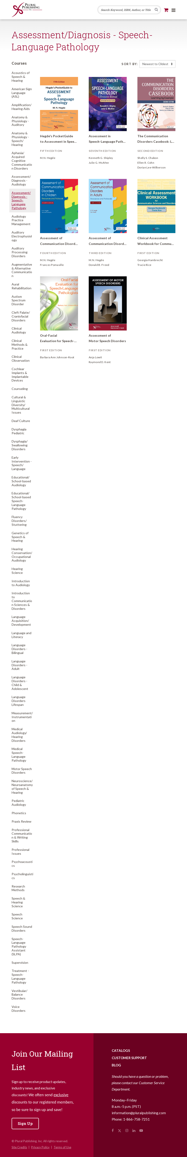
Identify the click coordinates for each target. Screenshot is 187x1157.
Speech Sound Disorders (22, 928)
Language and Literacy (21, 635)
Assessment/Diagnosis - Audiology (21, 180)
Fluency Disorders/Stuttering (19, 520)
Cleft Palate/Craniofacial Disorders (21, 316)
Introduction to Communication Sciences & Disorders (22, 600)
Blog (116, 1065)
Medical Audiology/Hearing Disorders (19, 734)
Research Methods (18, 888)
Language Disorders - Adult (19, 665)
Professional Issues (20, 851)
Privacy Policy (40, 1147)
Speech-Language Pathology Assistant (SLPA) (19, 946)
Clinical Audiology (19, 330)
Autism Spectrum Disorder (18, 300)
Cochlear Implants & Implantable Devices (20, 374)
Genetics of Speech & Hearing (20, 537)
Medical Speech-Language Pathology (19, 754)
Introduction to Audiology (21, 583)
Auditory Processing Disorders (20, 252)
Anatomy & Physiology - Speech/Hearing (20, 138)
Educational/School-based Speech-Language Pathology (21, 500)
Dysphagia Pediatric (19, 431)
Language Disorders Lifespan (18, 701)
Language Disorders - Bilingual (19, 649)
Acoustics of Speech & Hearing (21, 76)
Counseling (20, 389)
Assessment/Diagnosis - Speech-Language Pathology (21, 200)
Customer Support (129, 1058)
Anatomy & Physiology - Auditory (20, 121)
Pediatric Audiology (19, 802)
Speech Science (17, 916)
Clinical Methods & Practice (20, 344)
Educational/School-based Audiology (21, 481)
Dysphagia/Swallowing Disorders (20, 445)
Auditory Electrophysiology (22, 236)
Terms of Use (62, 1147)
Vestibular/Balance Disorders (19, 994)
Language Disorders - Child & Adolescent (20, 682)
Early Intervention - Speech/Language (22, 463)
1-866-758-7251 (136, 1119)
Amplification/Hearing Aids (21, 107)
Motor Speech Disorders (22, 771)
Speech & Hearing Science (18, 902)
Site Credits (19, 1147)
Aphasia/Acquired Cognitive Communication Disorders (22, 160)
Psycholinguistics (22, 876)
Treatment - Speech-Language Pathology (20, 976)
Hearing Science (17, 571)
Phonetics (19, 813)
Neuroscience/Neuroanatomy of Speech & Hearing (22, 786)
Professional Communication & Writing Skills (22, 835)
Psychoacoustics (22, 863)
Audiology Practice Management (21, 220)
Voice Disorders (18, 1008)
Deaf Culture (21, 421)
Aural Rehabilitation (21, 286)
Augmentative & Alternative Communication (22, 270)
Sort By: (129, 64)
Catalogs (121, 1050)
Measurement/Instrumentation (22, 717)
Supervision (20, 962)
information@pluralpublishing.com (139, 1113)
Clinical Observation (21, 358)
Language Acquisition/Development (21, 620)
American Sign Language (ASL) (22, 93)
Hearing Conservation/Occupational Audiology (22, 554)
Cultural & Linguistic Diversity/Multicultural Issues (21, 404)
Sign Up (25, 1123)
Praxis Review (21, 821)
